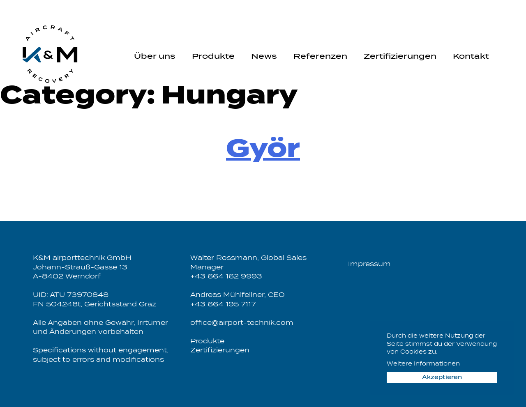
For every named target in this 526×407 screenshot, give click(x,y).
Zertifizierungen (400, 56)
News (264, 56)
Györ (263, 150)
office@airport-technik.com (241, 323)
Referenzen (320, 56)
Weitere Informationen (423, 364)
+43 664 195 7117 (223, 304)
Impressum (369, 264)
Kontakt (471, 56)
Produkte (213, 56)
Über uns (154, 56)
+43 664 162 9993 (226, 277)
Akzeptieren (442, 377)
